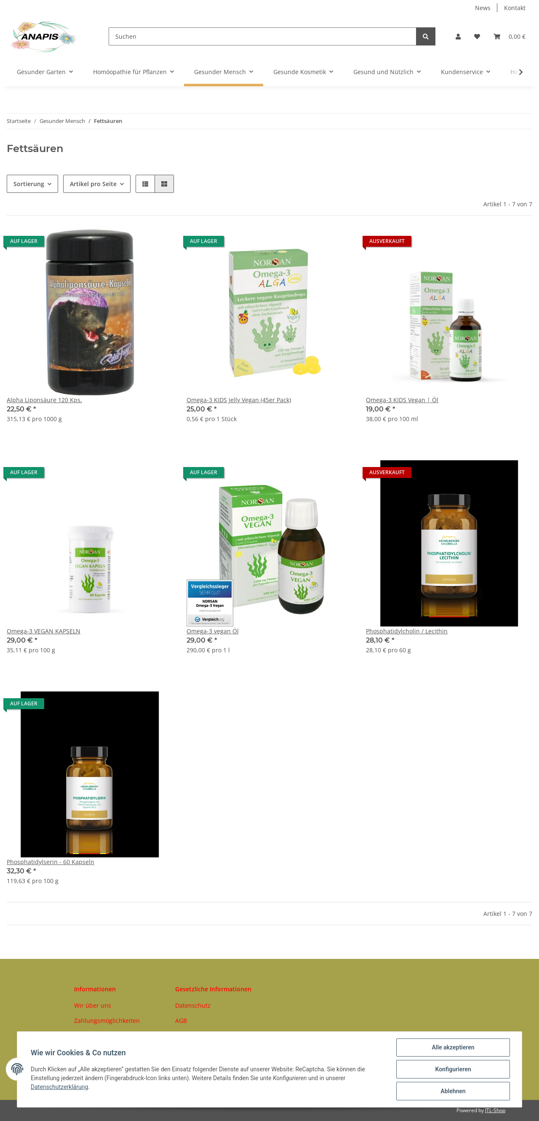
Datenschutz (193, 1005)
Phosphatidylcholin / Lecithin (407, 631)
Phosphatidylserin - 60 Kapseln (50, 862)
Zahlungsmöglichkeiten (107, 1021)
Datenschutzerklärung (59, 1087)
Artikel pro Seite (93, 184)
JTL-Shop (495, 1110)
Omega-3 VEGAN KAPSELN (43, 631)
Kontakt (515, 8)
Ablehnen (452, 1091)
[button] (458, 36)
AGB (181, 1021)
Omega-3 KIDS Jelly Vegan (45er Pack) (239, 400)
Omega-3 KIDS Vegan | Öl (402, 400)
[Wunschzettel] (477, 36)
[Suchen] (262, 36)
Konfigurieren (453, 1069)
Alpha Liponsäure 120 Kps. (44, 400)
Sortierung (28, 184)
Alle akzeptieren (453, 1047)
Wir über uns (92, 1005)
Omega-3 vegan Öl (213, 631)
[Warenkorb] (509, 36)
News (483, 8)
